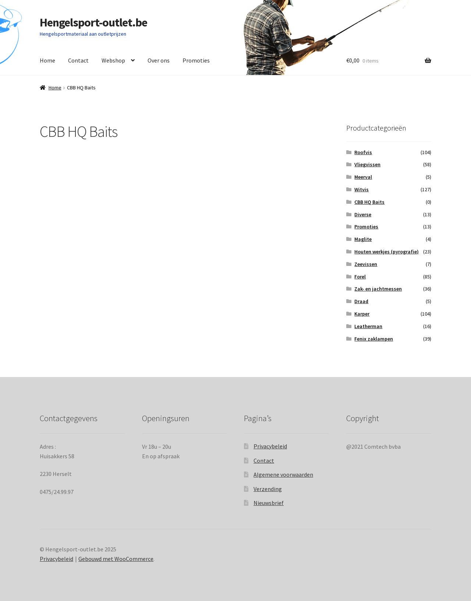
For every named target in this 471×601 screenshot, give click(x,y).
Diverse (362, 214)
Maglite (363, 239)
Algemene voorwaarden (283, 474)
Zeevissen (365, 264)
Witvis (361, 189)
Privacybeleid (270, 446)
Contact (78, 60)
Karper (361, 313)
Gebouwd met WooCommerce (115, 558)
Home (47, 60)
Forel (360, 276)
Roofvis (363, 152)
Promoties (196, 60)
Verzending (268, 488)
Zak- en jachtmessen (378, 288)
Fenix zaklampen (373, 338)
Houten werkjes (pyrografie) (386, 251)
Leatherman (368, 326)
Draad (361, 301)
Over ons (159, 60)
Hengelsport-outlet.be (93, 22)
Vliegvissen (367, 164)
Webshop (113, 60)
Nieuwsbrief (269, 502)
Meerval (363, 177)
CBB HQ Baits (369, 202)
